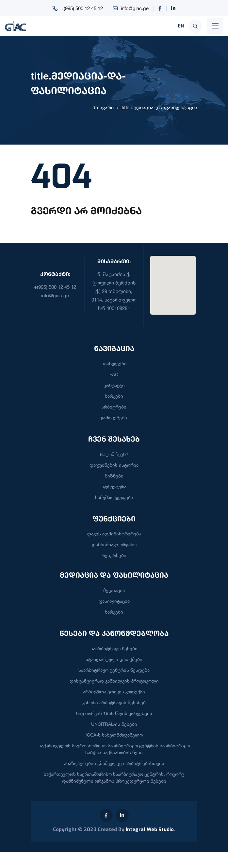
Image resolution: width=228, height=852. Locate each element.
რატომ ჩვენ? (114, 454)
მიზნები (114, 475)
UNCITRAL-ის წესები (114, 724)
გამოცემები (114, 417)
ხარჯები (114, 396)
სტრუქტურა (114, 486)
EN (181, 26)
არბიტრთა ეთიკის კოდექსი (114, 691)
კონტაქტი (114, 385)
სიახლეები (114, 363)
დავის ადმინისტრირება (114, 533)
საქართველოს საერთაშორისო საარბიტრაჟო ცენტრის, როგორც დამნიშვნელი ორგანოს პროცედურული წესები (114, 777)
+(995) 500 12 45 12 (82, 8)
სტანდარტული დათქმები (114, 659)
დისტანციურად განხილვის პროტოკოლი (114, 681)
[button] (173, 281)
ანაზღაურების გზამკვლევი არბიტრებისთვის (114, 763)
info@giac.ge (135, 8)
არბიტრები (114, 406)
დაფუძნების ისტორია (114, 465)
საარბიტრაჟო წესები (114, 648)
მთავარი (103, 107)
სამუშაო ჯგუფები (114, 497)
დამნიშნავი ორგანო (114, 544)
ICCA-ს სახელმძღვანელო (114, 735)
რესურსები (114, 555)
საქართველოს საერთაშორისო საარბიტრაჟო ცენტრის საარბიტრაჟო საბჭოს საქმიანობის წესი (114, 749)
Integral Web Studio (150, 829)
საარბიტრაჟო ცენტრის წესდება (114, 670)
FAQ (114, 374)
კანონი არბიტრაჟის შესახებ (114, 702)
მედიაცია (114, 590)
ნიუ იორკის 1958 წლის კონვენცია (114, 713)
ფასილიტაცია (114, 601)
